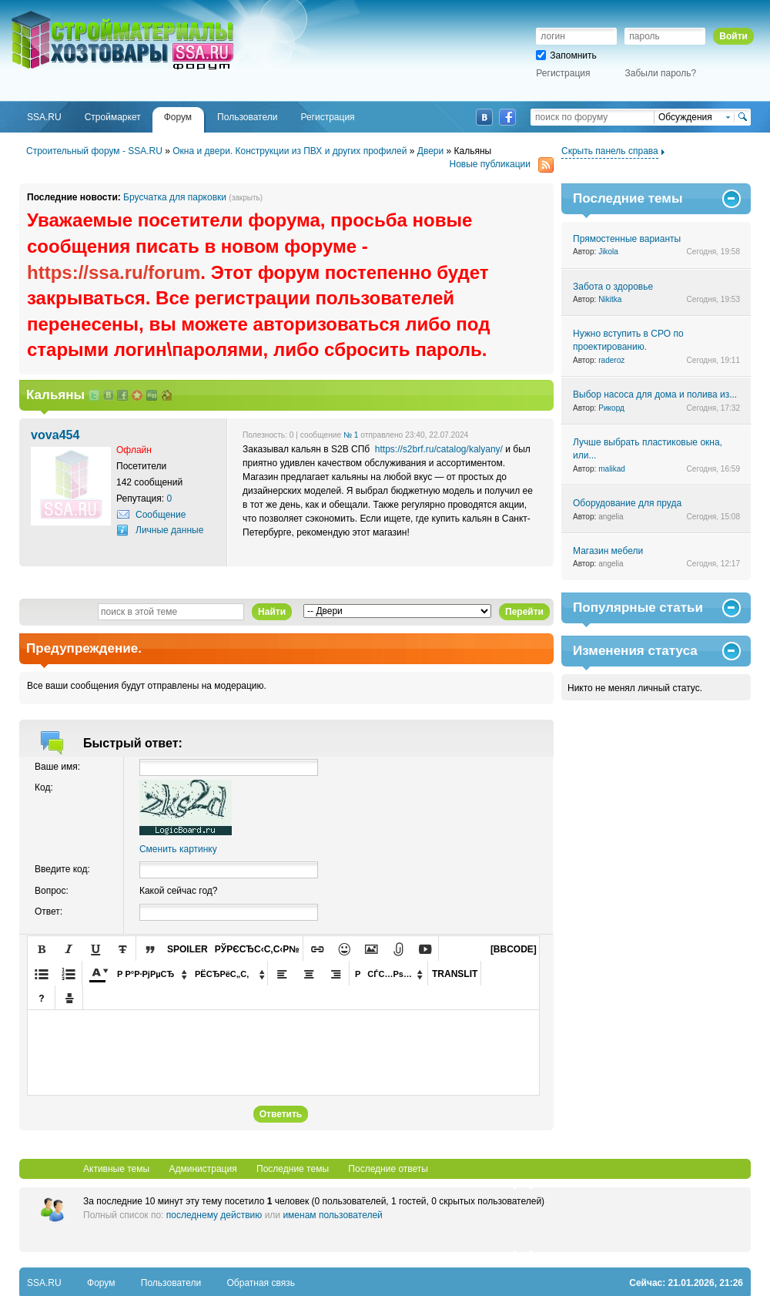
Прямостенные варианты (627, 238)
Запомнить (566, 55)
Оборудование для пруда (627, 503)
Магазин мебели (608, 551)
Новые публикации (502, 164)
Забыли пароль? (661, 73)
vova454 (55, 435)
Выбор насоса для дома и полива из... (655, 394)
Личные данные (169, 530)
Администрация (202, 1168)
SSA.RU (74, 13)
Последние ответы (388, 1168)
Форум (101, 1283)
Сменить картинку (178, 849)
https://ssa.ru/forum (113, 272)
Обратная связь (261, 1283)
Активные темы (116, 1168)
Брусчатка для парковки (174, 197)
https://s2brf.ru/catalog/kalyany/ (439, 449)
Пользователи (171, 1283)
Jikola (608, 251)
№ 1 (350, 435)
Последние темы (292, 1168)
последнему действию (214, 1215)
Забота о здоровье (613, 286)
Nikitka (609, 299)
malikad (611, 469)
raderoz (611, 360)
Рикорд (611, 408)
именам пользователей (332, 1215)
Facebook (507, 117)
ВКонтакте (484, 117)
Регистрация (563, 73)
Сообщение (161, 514)
